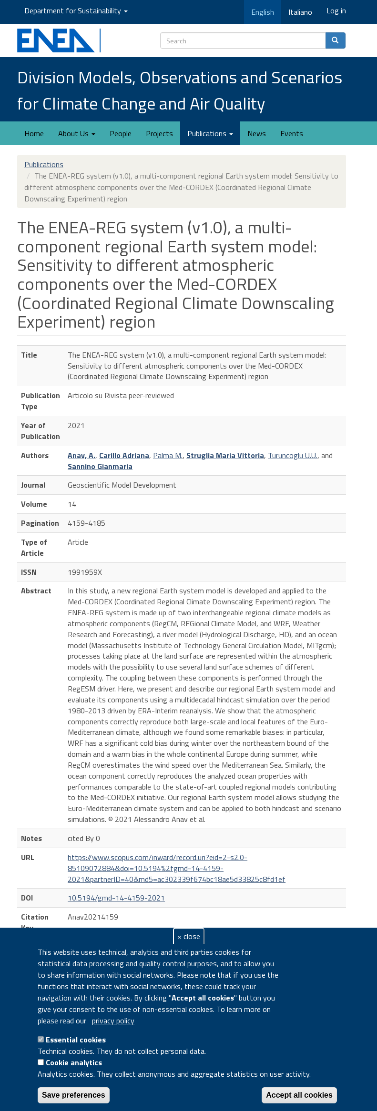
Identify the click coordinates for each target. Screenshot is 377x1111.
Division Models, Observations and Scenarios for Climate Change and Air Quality (179, 90)
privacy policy (113, 1020)
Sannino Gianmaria (100, 466)
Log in (336, 10)
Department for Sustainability (76, 10)
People (121, 133)
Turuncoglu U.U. (292, 455)
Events (291, 133)
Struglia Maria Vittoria (225, 455)
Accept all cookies (299, 1095)
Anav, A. (81, 455)
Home (34, 133)
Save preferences (73, 1095)
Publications (210, 133)
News (256, 133)
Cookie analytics (74, 1062)
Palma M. (168, 455)
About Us (76, 133)
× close (188, 936)
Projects (159, 133)
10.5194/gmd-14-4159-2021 (116, 897)
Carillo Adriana (124, 455)
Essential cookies (76, 1039)
